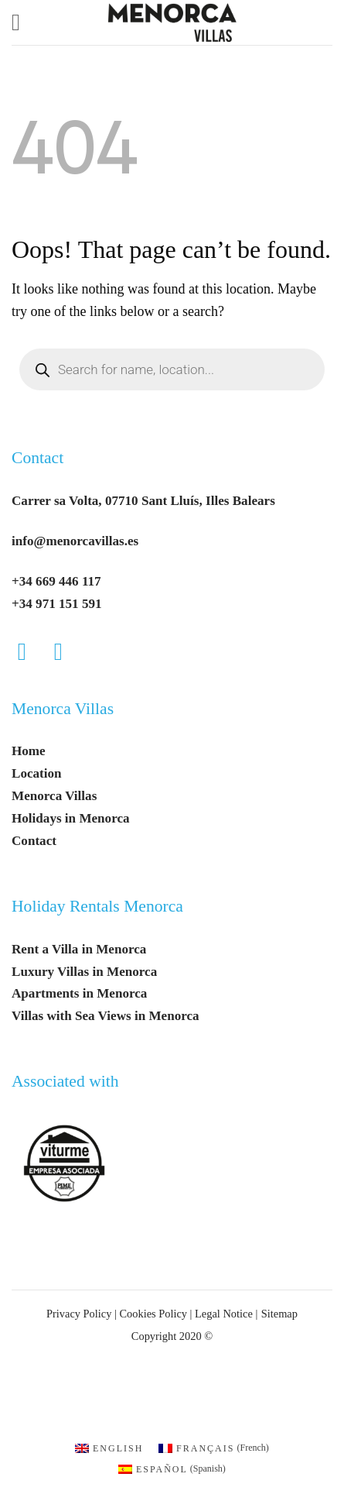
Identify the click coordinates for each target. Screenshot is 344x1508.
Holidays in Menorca (71, 818)
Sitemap (279, 1313)
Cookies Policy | (155, 1313)
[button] (23, 22)
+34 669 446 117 (56, 581)
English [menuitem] (118, 1448)
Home (29, 751)
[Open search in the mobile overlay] (172, 369)
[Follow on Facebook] (30, 651)
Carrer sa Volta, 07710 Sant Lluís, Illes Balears (143, 500)
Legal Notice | (224, 1313)
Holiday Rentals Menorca (97, 906)
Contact (37, 457)
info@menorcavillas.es (75, 541)
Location (37, 773)
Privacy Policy (78, 1313)
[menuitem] (109, 1447)
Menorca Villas (63, 708)
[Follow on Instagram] (66, 651)
